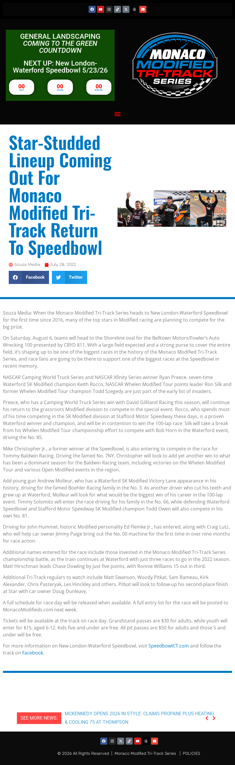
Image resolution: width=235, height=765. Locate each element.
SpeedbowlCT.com (168, 646)
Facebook (32, 653)
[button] (117, 114)
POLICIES (191, 753)
